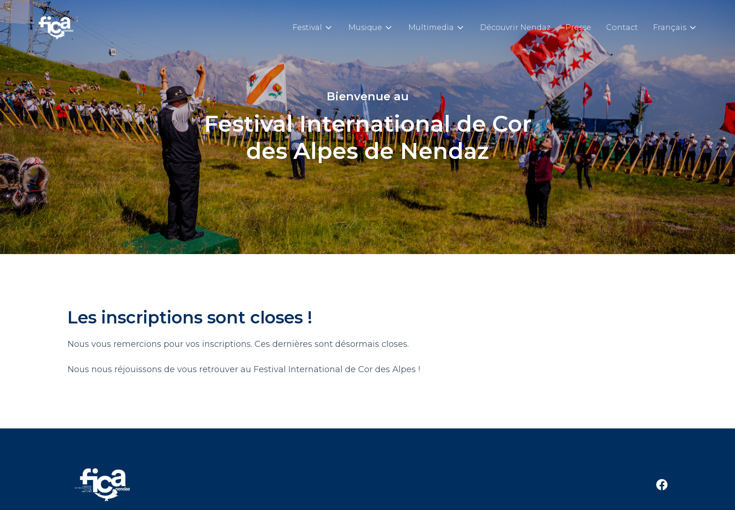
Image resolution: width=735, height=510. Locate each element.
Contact (622, 27)
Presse (578, 27)
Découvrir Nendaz (515, 27)
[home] (54, 27)
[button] (313, 27)
